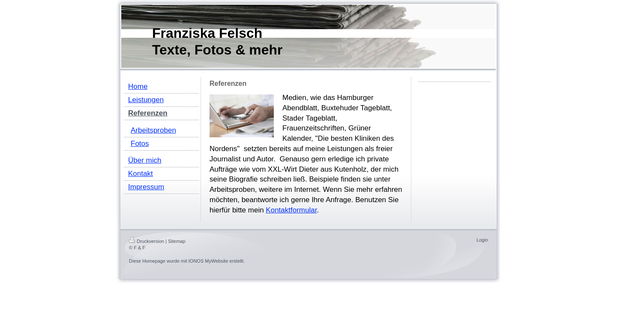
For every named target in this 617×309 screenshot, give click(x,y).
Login (482, 239)
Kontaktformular (291, 210)
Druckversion (146, 241)
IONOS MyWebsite (208, 261)
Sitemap (176, 241)
